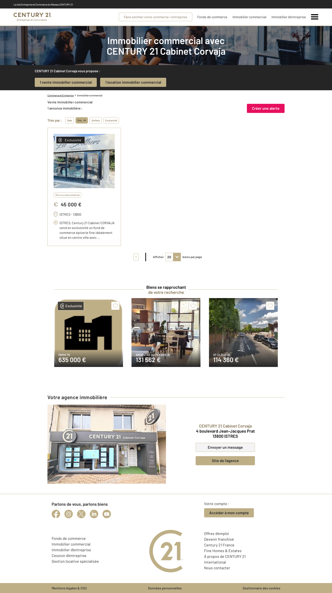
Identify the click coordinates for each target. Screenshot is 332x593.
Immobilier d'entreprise (288, 17)
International (215, 562)
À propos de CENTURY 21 (225, 556)
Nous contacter (217, 567)
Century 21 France (219, 545)
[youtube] (106, 514)
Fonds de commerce (212, 17)
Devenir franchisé (219, 539)
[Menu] (314, 17)
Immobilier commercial (249, 17)
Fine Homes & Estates (223, 550)
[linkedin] (94, 514)
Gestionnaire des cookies (261, 588)
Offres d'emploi (216, 533)
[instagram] (68, 514)
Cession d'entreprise (69, 555)
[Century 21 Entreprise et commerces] (33, 17)
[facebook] (56, 514)
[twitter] (81, 514)
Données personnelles (165, 588)
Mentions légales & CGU (69, 588)
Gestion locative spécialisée (75, 561)
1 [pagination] (136, 257)
